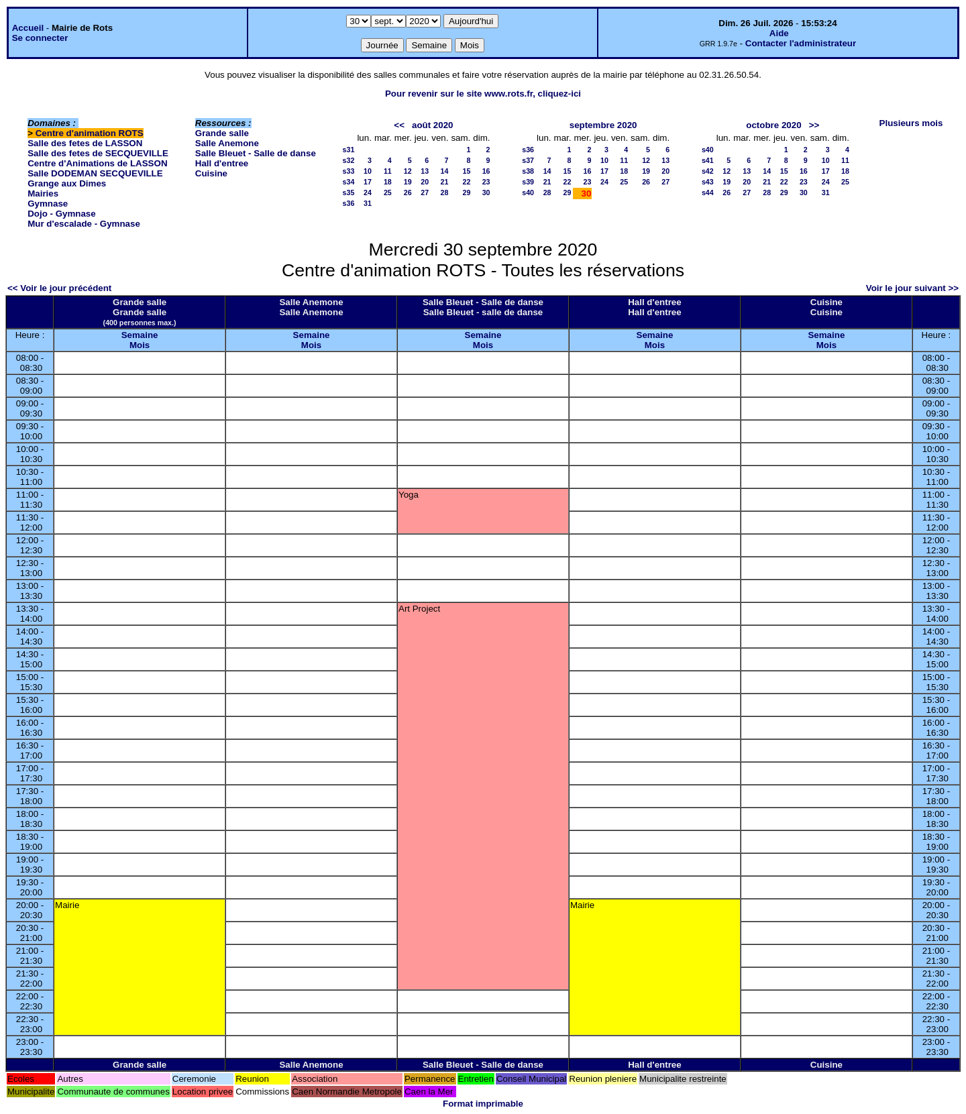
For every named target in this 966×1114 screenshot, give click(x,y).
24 (368, 192)
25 (388, 192)
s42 (708, 171)
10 (368, 171)
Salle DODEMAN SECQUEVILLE (95, 173)
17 (368, 182)
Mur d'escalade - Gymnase (84, 224)
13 (425, 171)
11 (388, 171)
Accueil (28, 28)
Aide (779, 33)
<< (399, 125)
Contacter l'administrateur (800, 43)
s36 (349, 203)
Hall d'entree (221, 163)
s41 (708, 160)
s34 (349, 182)
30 (486, 192)
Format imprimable (483, 1104)
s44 (708, 192)
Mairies (43, 193)
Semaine (139, 335)
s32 (349, 160)
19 (408, 182)
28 (445, 192)
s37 (528, 160)
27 (425, 192)
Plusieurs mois (911, 123)
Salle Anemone (227, 143)
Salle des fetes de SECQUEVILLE (98, 153)
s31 (349, 150)
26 (408, 192)
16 (486, 171)
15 (466, 171)
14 (445, 171)
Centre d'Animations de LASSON (97, 163)
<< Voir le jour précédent (59, 288)
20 (425, 182)
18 (388, 182)
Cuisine (211, 173)
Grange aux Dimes (67, 183)
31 (368, 203)
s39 (528, 182)
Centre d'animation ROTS (90, 133)
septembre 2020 (603, 125)
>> (814, 125)
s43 (708, 182)
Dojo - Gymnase (61, 214)
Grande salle (222, 133)
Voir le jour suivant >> (912, 288)
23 (486, 182)
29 (466, 192)
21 (445, 182)
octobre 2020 (773, 125)
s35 (349, 192)
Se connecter (40, 38)
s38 (528, 171)
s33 (349, 171)
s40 (528, 192)
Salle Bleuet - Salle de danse (255, 153)
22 (466, 182)
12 (408, 171)
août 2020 (432, 125)
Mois (139, 345)
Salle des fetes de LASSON (85, 143)
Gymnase (48, 204)
